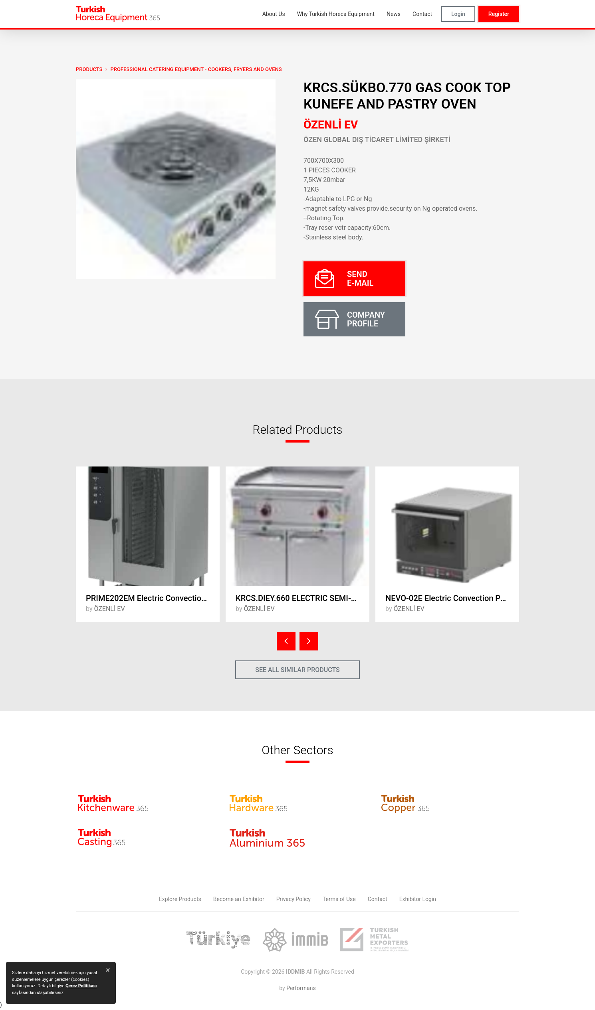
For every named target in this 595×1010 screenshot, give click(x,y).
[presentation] (286, 641)
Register (498, 14)
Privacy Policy (293, 899)
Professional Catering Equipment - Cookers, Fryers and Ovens (196, 69)
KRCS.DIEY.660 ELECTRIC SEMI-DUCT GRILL (302, 598)
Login (458, 14)
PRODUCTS (89, 69)
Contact (377, 899)
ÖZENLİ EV (330, 124)
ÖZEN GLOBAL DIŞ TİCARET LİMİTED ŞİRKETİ (376, 139)
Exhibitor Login (417, 899)
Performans (300, 988)
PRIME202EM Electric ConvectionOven (153, 598)
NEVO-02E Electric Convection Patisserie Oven (452, 598)
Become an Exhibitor (238, 899)
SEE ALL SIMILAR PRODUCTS (297, 670)
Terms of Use (339, 899)
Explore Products (180, 899)
